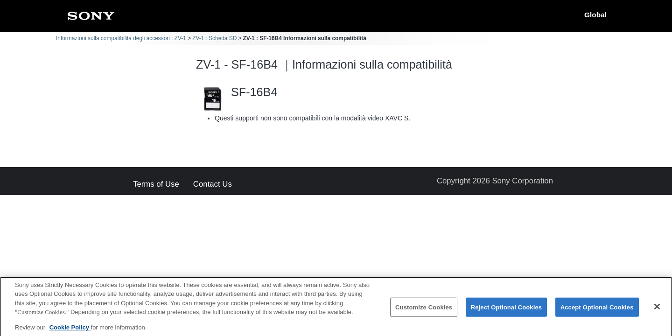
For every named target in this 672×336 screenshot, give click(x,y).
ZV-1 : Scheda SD (214, 38)
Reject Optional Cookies (506, 311)
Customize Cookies (423, 311)
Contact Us (212, 185)
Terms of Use (156, 185)
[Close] (657, 311)
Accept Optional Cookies (597, 311)
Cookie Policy (70, 332)
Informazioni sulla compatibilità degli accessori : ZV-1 (121, 38)
